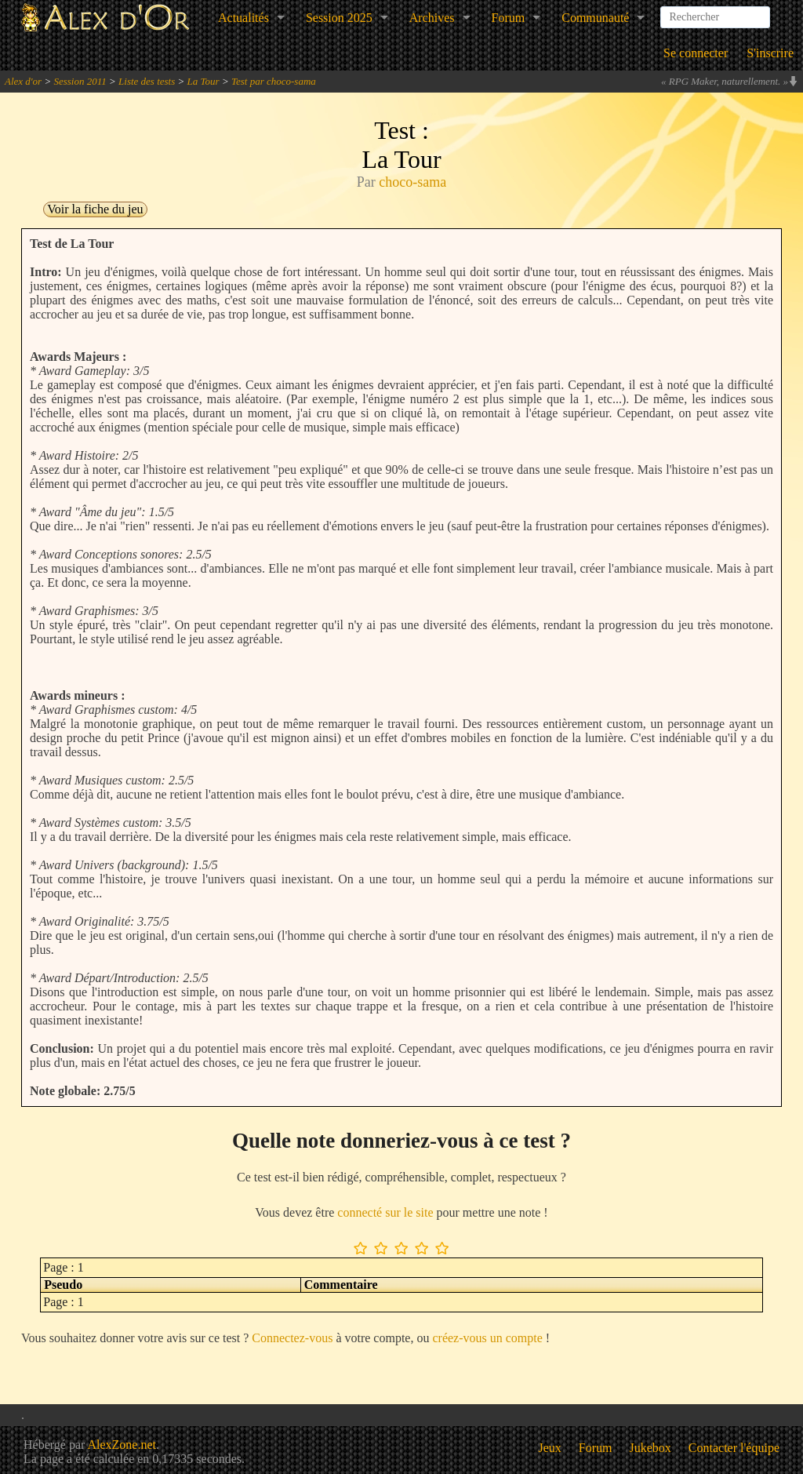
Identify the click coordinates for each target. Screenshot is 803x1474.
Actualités (243, 17)
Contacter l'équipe (734, 1447)
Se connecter (695, 53)
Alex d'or (23, 81)
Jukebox (650, 1447)
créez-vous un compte (487, 1338)
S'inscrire (770, 53)
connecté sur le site (385, 1212)
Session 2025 (339, 17)
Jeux (550, 1447)
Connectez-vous (292, 1338)
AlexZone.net (121, 1444)
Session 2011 (79, 81)
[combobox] (715, 11)
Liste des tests (146, 81)
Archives (432, 17)
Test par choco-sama (273, 81)
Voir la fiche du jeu (95, 209)
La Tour (203, 81)
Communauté (595, 17)
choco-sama (412, 182)
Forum (508, 17)
